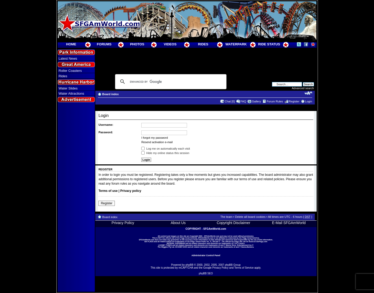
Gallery (256, 101)
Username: (105, 124)
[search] (170, 82)
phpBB (189, 264)
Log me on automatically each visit (165, 148)
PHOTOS (137, 44)
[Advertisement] (76, 197)
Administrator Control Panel (205, 255)
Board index (110, 94)
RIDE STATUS (269, 44)
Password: (105, 132)
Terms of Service (243, 267)
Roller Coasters (70, 71)
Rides (63, 76)
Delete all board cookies (250, 216)
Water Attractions (71, 93)
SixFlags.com (261, 241)
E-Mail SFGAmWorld (289, 223)
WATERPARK (236, 44)
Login (308, 101)
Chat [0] (230, 101)
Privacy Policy (122, 223)
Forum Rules (275, 101)
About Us (178, 223)
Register (294, 101)
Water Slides (68, 88)
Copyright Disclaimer (233, 223)
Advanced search (303, 88)
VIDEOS (170, 44)
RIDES (203, 44)
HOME (71, 44)
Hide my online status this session (165, 153)
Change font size (308, 93)
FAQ (243, 101)
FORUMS (104, 44)
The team (226, 216)
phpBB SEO (206, 273)
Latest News (68, 58)
